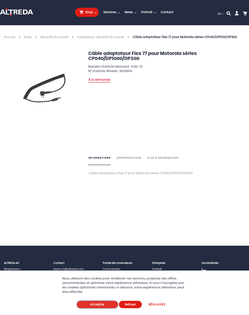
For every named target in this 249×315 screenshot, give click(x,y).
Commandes (111, 269)
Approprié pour (129, 158)
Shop (28, 37)
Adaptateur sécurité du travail (101, 37)
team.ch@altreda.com (68, 269)
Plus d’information (163, 158)
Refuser (130, 304)
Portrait (157, 269)
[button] (220, 14)
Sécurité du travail (54, 37)
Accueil (10, 37)
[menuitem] (87, 12)
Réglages (157, 304)
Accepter (97, 304)
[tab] (101, 160)
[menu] (125, 12)
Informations (99, 158)
